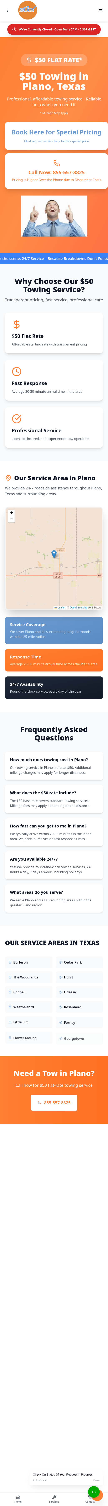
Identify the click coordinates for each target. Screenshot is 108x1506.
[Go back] (7, 11)
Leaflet (60, 610)
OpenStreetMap (78, 610)
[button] (54, 557)
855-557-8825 (54, 1102)
